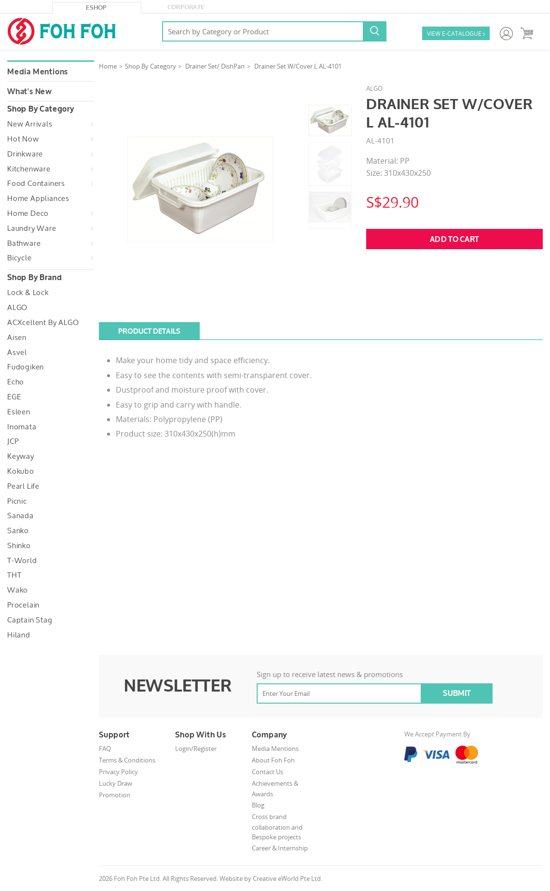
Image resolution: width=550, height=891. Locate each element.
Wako (17, 590)
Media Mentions (37, 72)
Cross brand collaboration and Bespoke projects (277, 827)
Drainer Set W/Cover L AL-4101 (298, 66)
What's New (29, 91)
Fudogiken (25, 367)
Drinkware (25, 154)
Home (108, 66)
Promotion (114, 795)
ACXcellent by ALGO (43, 322)
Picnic (17, 501)
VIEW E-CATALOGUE (456, 34)
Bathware (24, 243)
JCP (12, 441)
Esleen (18, 412)
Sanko (18, 530)
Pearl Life (23, 486)
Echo (15, 382)
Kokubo (20, 471)
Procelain (23, 605)
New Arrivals (30, 124)
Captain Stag (30, 620)
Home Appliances (38, 198)
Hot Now (23, 139)
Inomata (22, 427)
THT (14, 575)
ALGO (17, 307)
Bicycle (19, 258)
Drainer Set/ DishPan (215, 66)
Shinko (19, 545)
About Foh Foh (273, 760)
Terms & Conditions (127, 760)
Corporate (186, 7)
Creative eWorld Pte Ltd (287, 878)
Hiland (18, 635)
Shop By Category (150, 66)
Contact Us (267, 771)
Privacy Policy (118, 771)
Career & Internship (280, 848)
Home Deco (28, 213)
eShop (96, 7)
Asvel (17, 352)
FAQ (105, 748)
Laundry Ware (31, 228)
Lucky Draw (115, 783)
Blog (258, 805)
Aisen (17, 337)
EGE (14, 397)
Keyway (20, 456)
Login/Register (196, 748)
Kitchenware (29, 169)
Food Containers (36, 183)
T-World (22, 560)
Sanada (20, 516)
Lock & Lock (28, 292)
